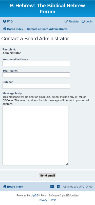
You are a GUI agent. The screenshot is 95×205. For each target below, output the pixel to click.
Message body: (13, 93)
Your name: (10, 70)
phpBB (34, 195)
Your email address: (16, 59)
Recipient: (9, 49)
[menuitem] (8, 21)
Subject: (8, 81)
